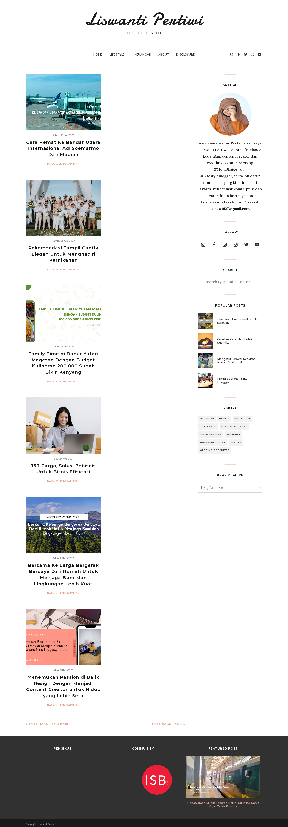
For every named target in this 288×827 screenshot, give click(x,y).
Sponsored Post (212, 442)
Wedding (233, 434)
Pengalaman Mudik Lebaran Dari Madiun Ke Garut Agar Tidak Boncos (223, 801)
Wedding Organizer (214, 450)
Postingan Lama (167, 722)
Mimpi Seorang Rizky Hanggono (232, 380)
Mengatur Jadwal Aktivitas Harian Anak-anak (236, 360)
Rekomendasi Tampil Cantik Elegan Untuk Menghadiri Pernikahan (63, 253)
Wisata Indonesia (234, 426)
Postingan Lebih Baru (49, 722)
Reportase (242, 418)
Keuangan (207, 418)
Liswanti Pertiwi (144, 19)
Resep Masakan (211, 434)
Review (224, 418)
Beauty (236, 442)
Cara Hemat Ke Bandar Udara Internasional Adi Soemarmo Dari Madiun (63, 148)
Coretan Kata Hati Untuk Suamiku (235, 340)
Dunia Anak (208, 426)
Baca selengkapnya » (63, 163)
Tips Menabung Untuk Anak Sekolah (237, 321)
